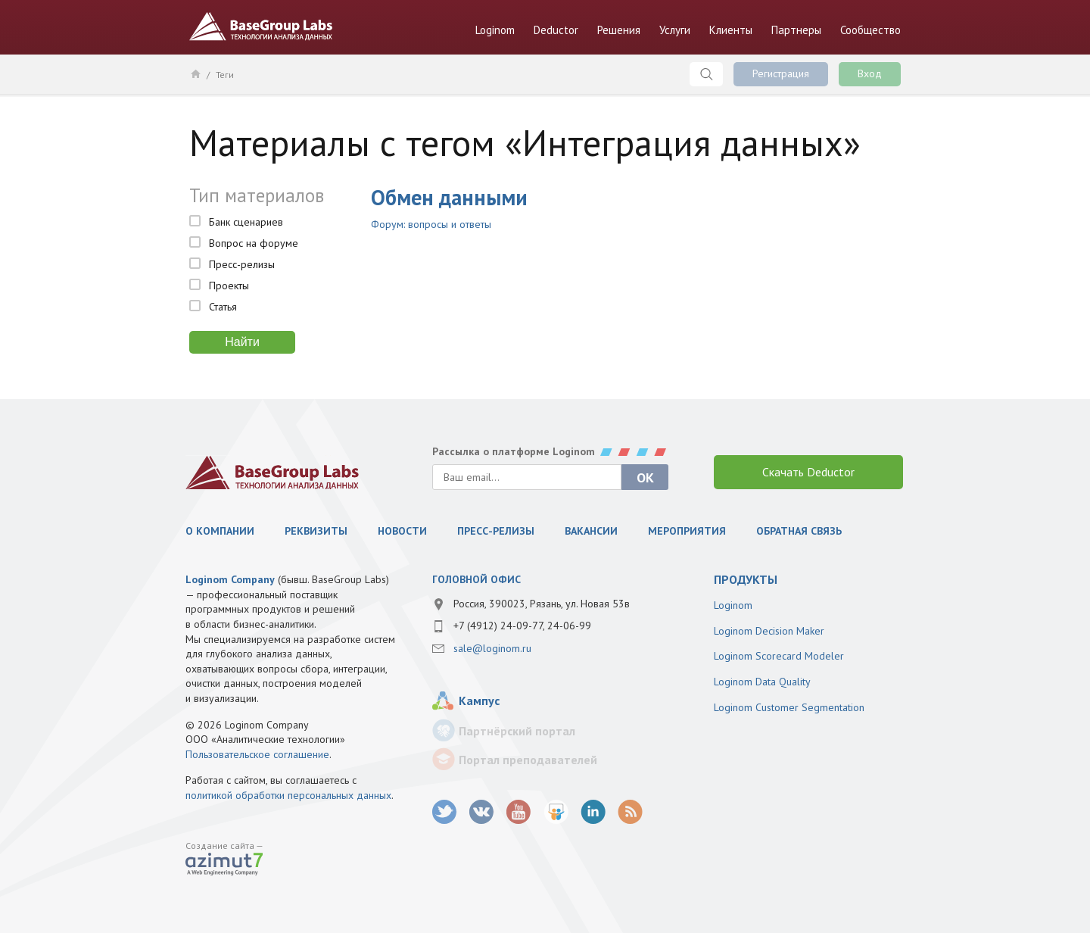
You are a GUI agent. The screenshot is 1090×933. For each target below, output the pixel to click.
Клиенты (730, 30)
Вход (870, 73)
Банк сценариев (246, 222)
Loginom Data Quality (762, 681)
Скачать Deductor (808, 471)
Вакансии (591, 531)
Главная (195, 73)
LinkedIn (593, 812)
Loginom (495, 30)
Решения (618, 30)
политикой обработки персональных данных (288, 795)
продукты (745, 579)
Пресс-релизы (242, 264)
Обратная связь (799, 531)
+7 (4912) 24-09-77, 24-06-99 (522, 625)
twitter (444, 812)
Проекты (229, 285)
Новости (402, 531)
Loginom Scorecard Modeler (779, 656)
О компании (219, 531)
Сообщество (870, 30)
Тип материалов (256, 195)
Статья (223, 307)
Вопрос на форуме (253, 243)
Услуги (674, 30)
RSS (630, 812)
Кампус (479, 700)
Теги (225, 74)
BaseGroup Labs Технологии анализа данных (261, 26)
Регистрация (780, 73)
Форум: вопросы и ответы (431, 224)
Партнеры (796, 30)
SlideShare (555, 812)
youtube (518, 812)
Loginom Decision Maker (769, 631)
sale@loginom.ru (492, 648)
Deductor (556, 30)
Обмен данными (449, 197)
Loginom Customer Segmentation (789, 707)
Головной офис (476, 579)
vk (481, 812)
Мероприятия (687, 531)
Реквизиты (316, 531)
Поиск (706, 74)
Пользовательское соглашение (257, 754)
